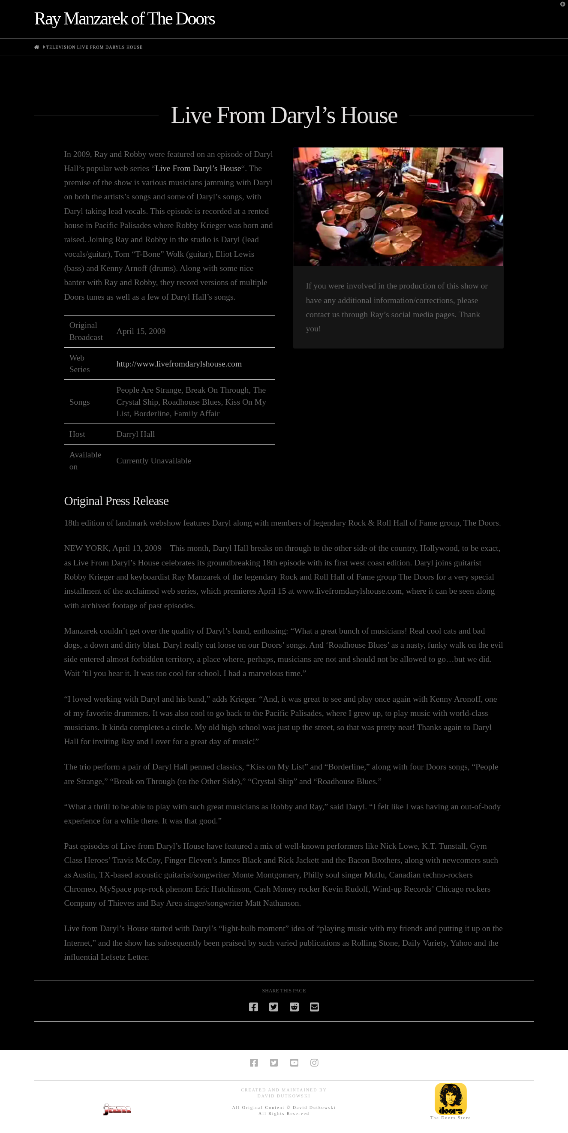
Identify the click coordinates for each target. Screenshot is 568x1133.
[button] (560, 8)
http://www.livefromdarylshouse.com (179, 363)
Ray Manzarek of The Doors (124, 18)
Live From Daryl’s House (198, 168)
